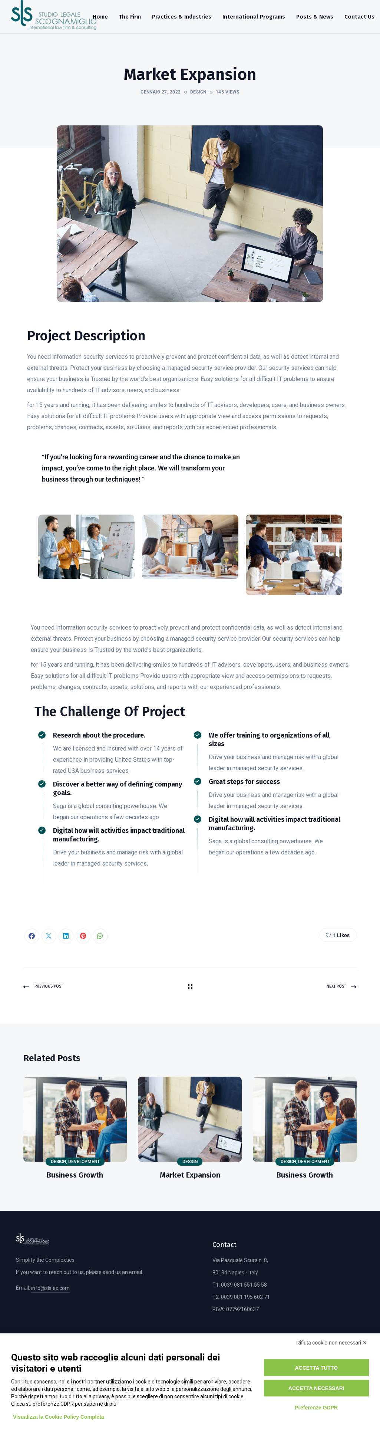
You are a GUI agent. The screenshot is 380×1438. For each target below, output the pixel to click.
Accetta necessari (316, 1388)
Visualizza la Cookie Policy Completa (58, 1417)
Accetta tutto (316, 1368)
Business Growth (75, 1175)
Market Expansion (190, 1175)
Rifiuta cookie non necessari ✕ (331, 1343)
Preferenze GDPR (316, 1408)
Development (84, 1161)
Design (198, 92)
